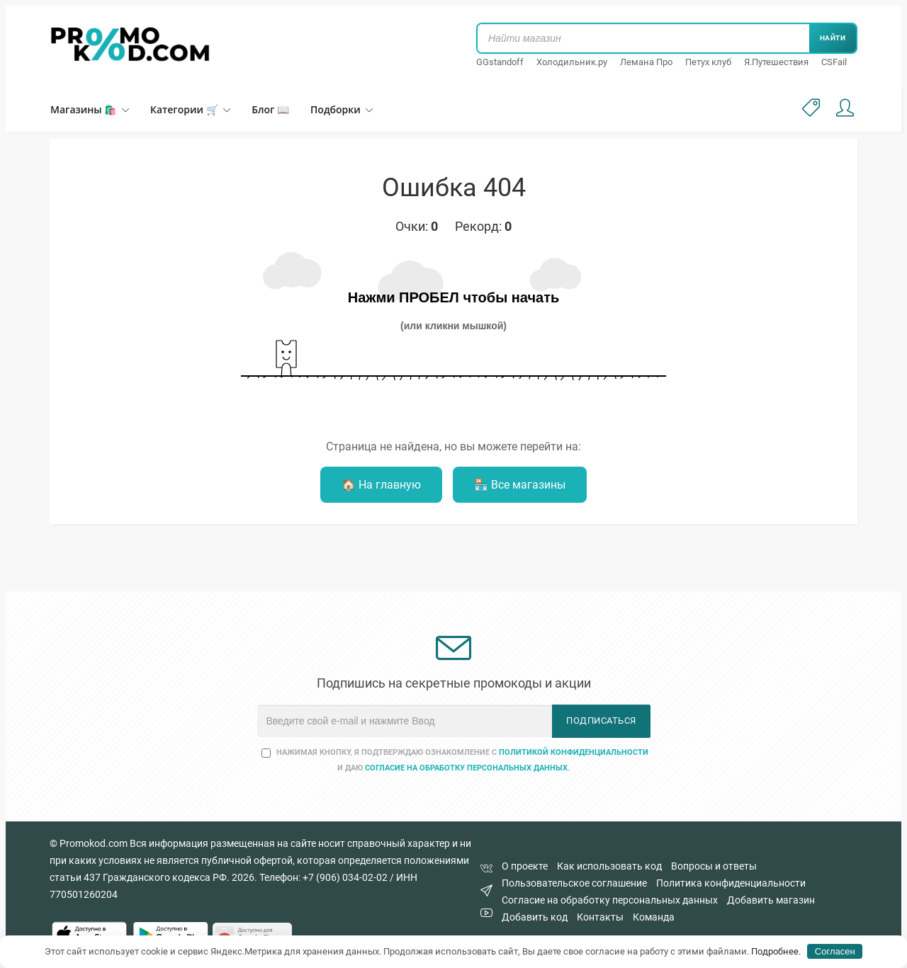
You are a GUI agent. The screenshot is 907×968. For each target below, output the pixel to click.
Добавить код (535, 917)
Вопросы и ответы (714, 866)
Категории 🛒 (190, 109)
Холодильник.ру (571, 62)
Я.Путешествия (776, 62)
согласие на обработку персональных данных (466, 768)
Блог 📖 (270, 109)
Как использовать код (609, 866)
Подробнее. (776, 951)
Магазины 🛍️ (89, 109)
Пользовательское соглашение (574, 883)
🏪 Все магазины (519, 484)
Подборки (341, 109)
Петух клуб (708, 62)
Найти (833, 38)
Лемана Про (646, 62)
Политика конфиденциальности (731, 883)
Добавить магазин (771, 900)
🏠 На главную (381, 484)
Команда (654, 917)
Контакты (600, 917)
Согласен (835, 951)
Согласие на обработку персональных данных (610, 900)
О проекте (525, 866)
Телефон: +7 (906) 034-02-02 (323, 877)
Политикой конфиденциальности (573, 752)
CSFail (834, 62)
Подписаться (601, 720)
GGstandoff (500, 62)
